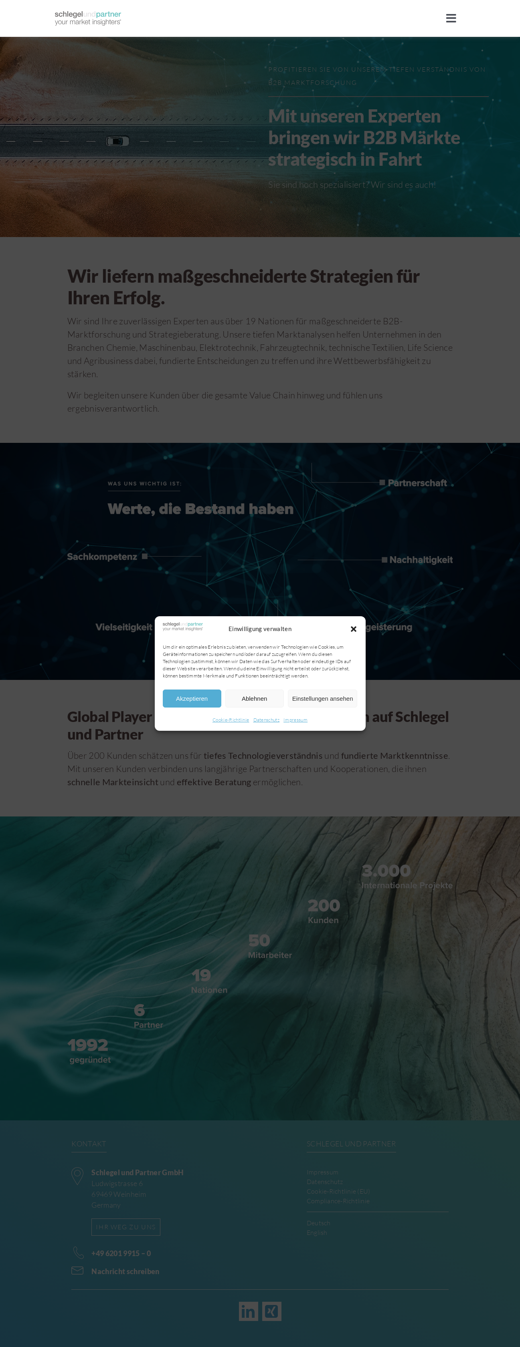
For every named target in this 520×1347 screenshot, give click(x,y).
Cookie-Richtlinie (230, 720)
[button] (354, 629)
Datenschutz (266, 720)
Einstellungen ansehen (322, 698)
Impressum (295, 720)
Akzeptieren (192, 698)
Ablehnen (254, 698)
